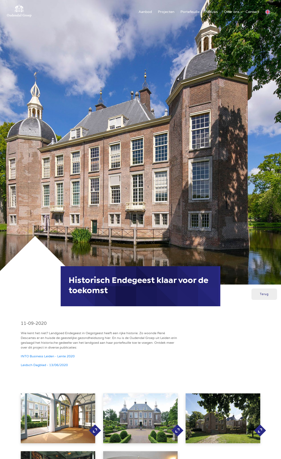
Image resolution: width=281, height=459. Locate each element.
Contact (252, 12)
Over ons (231, 12)
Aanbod (145, 12)
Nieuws (212, 12)
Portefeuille (190, 12)
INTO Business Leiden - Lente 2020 (48, 356)
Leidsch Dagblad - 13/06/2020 (44, 365)
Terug (264, 294)
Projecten (166, 12)
